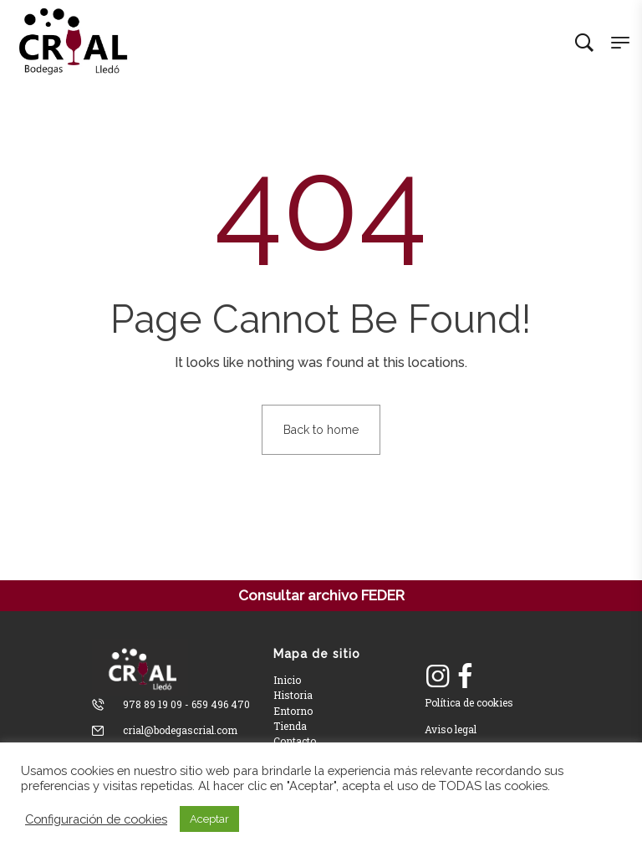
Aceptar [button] (209, 819)
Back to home (321, 429)
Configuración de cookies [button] (96, 819)
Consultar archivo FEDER (321, 595)
